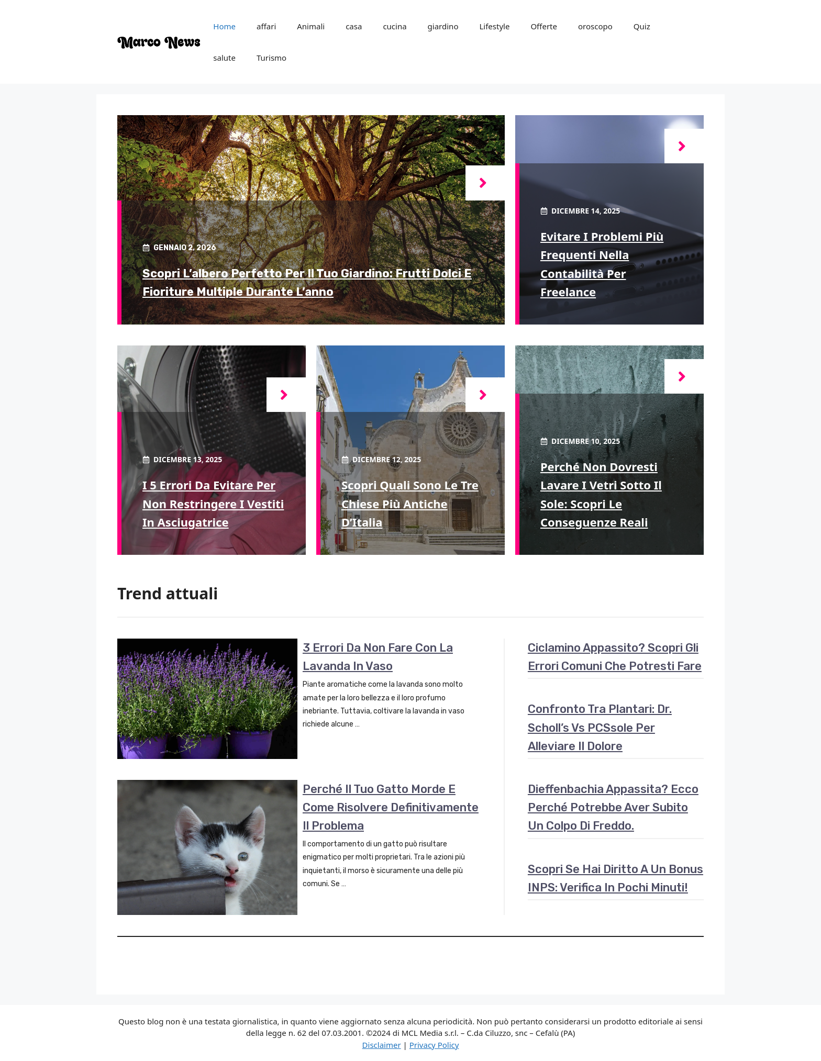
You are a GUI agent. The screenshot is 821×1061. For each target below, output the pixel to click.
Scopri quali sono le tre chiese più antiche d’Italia (410, 503)
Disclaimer (381, 1045)
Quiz (642, 26)
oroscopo (595, 26)
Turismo (271, 57)
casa (354, 26)
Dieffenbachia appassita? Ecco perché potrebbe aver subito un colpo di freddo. (613, 807)
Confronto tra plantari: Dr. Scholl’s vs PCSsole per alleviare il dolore (600, 727)
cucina (394, 26)
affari (266, 26)
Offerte (543, 26)
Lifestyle (494, 26)
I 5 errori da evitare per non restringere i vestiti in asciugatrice (213, 503)
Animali (311, 26)
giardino (443, 26)
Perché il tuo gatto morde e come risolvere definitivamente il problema (391, 807)
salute (224, 57)
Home (224, 26)
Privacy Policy (434, 1045)
